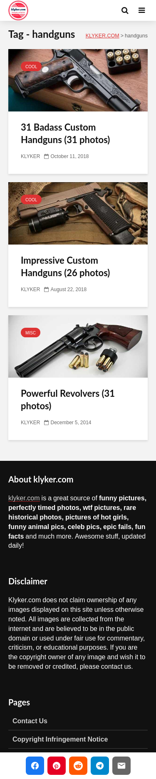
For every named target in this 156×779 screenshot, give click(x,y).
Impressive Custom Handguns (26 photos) (65, 266)
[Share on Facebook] (35, 766)
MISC (30, 333)
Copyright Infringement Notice (60, 739)
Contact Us (29, 720)
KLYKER (30, 156)
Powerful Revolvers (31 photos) (68, 399)
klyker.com (24, 498)
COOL (31, 66)
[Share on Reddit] (78, 766)
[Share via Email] (121, 766)
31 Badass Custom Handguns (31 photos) (65, 133)
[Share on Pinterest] (56, 766)
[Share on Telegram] (100, 766)
